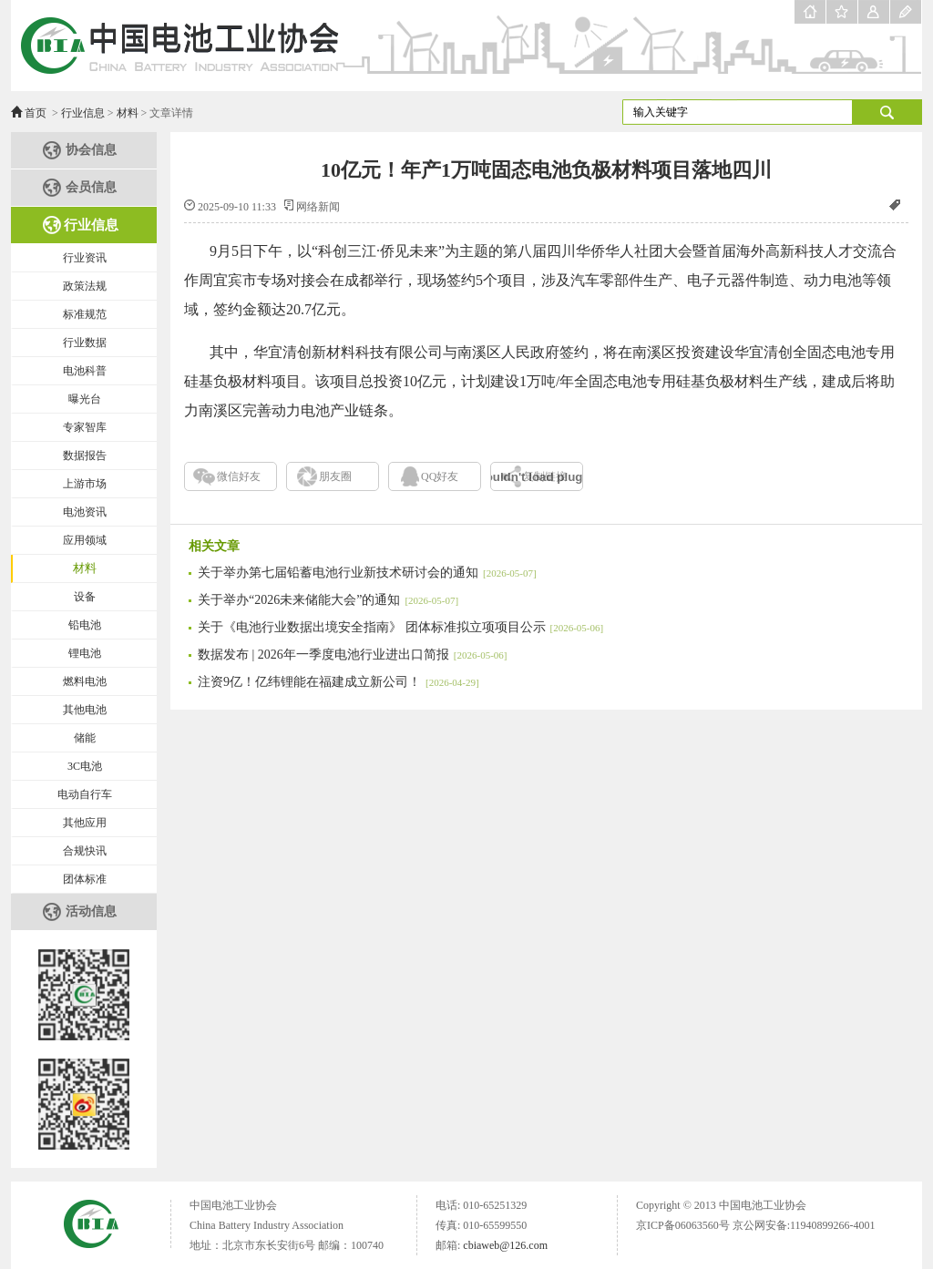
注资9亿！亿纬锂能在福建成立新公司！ (338, 682)
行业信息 (83, 113)
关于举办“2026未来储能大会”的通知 (328, 600)
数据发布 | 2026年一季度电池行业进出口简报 (352, 654)
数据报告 (85, 455)
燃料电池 (85, 681)
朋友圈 (335, 476)
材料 (127, 113)
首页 (35, 113)
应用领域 (85, 540)
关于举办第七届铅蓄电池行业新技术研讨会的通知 (367, 572)
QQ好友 (439, 476)
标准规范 (85, 314)
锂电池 (84, 653)
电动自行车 (84, 794)
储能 (85, 738)
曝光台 (84, 399)
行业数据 (85, 342)
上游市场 (85, 483)
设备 (85, 596)
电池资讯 (85, 512)
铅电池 (84, 625)
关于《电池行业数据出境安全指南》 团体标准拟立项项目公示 (400, 627)
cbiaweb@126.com (505, 1245)
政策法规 (85, 286)
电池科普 (85, 370)
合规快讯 (85, 850)
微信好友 (239, 476)
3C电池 (84, 766)
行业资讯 (85, 257)
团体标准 (85, 879)
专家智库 (85, 427)
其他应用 (85, 822)
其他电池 (85, 709)
